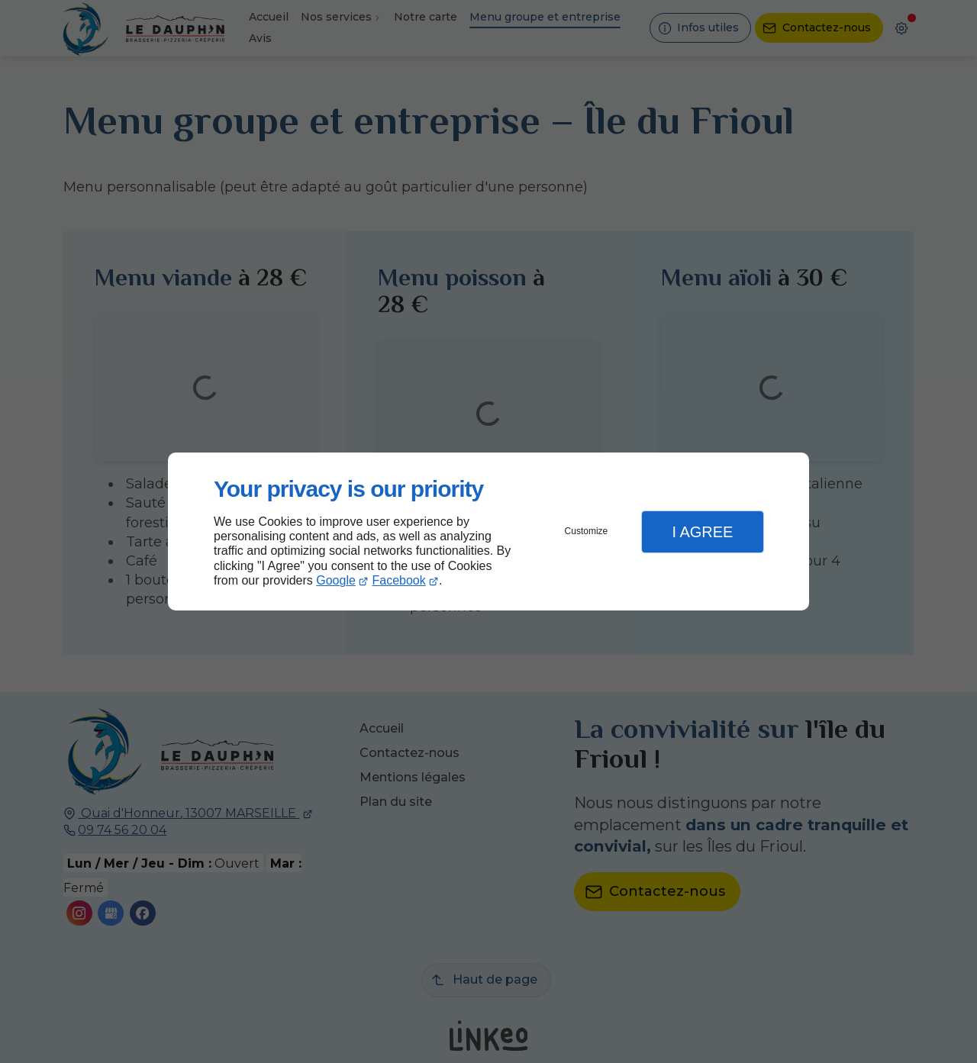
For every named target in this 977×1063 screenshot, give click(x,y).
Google (336, 580)
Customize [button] (586, 531)
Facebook (399, 580)
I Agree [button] (702, 531)
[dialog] (488, 531)
